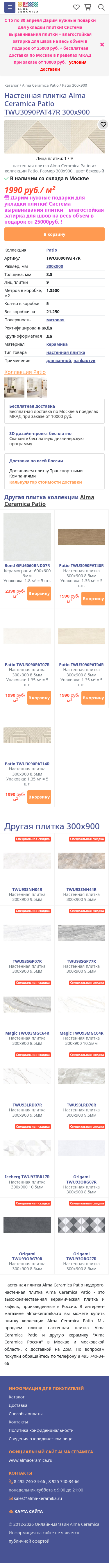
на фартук (84, 360)
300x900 (54, 266)
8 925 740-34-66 (63, 1481)
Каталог (17, 1397)
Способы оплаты (25, 1413)
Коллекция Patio (25, 372)
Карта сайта (26, 1511)
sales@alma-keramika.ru (38, 1498)
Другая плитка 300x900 (52, 826)
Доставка (18, 1405)
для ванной (58, 360)
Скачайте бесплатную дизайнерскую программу (46, 438)
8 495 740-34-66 (29, 1481)
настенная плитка (65, 352)
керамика (57, 344)
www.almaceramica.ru (30, 1460)
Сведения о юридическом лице (40, 1438)
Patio (51, 250)
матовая (55, 319)
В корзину (54, 234)
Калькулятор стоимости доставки (45, 482)
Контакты (18, 1422)
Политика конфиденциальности (41, 1430)
